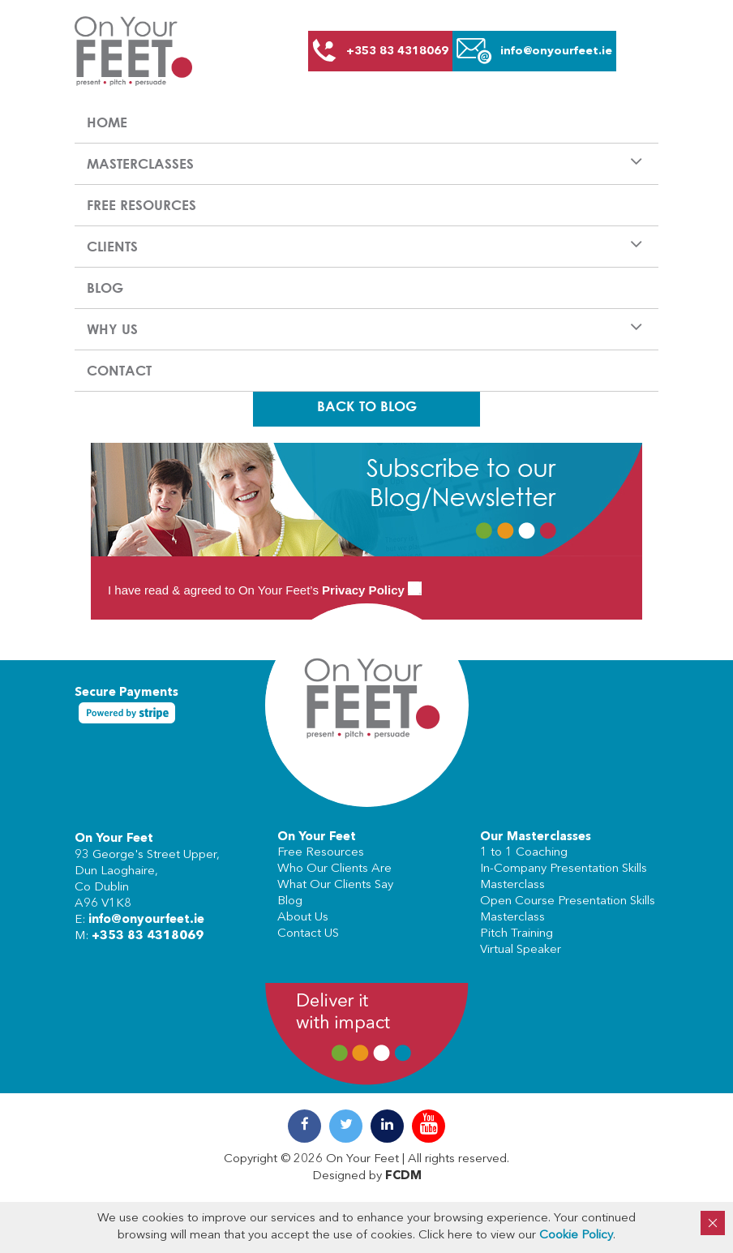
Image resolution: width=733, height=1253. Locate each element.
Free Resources (141, 204)
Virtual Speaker (520, 950)
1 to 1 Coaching (524, 853)
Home (107, 122)
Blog (105, 287)
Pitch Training (516, 934)
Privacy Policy (363, 590)
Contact (119, 370)
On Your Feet (114, 839)
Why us (112, 329)
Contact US (308, 934)
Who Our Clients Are (334, 869)
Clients (112, 246)
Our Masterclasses (535, 837)
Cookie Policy (576, 1235)
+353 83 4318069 (148, 936)
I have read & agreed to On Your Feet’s (265, 590)
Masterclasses (140, 163)
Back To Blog (367, 406)
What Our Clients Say (335, 885)
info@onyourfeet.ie (146, 920)
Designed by (367, 1176)
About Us (302, 918)
